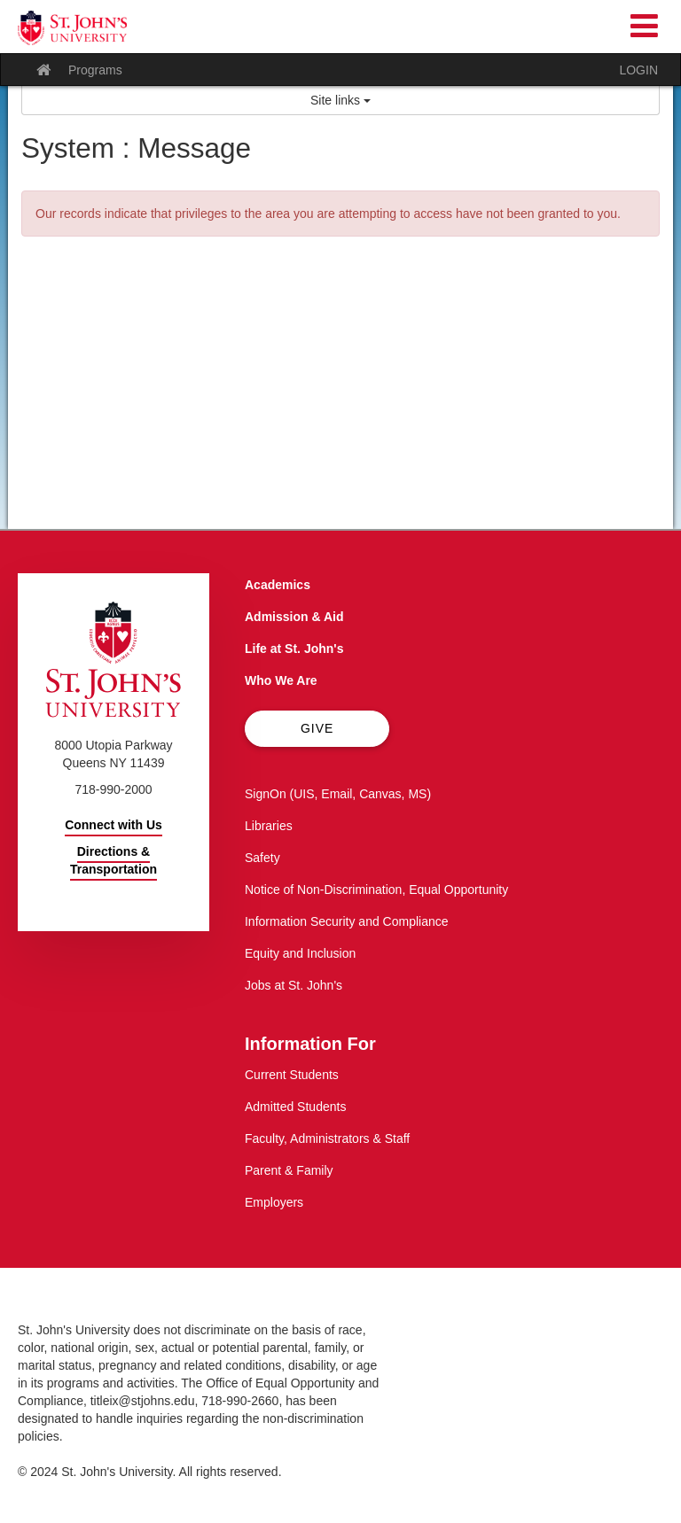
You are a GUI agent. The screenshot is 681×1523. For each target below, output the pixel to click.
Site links (340, 100)
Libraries (269, 826)
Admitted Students (295, 1107)
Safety (262, 858)
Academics (277, 585)
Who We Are (281, 680)
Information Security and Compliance (347, 921)
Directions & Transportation (113, 860)
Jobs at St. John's (293, 985)
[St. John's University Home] (72, 28)
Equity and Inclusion (300, 953)
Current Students (292, 1075)
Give (317, 728)
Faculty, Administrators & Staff (327, 1138)
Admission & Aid (294, 617)
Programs (95, 70)
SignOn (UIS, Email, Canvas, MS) (338, 794)
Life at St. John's (294, 648)
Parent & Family (289, 1170)
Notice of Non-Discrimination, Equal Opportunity (376, 889)
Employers (274, 1202)
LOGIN (638, 70)
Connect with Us (113, 825)
